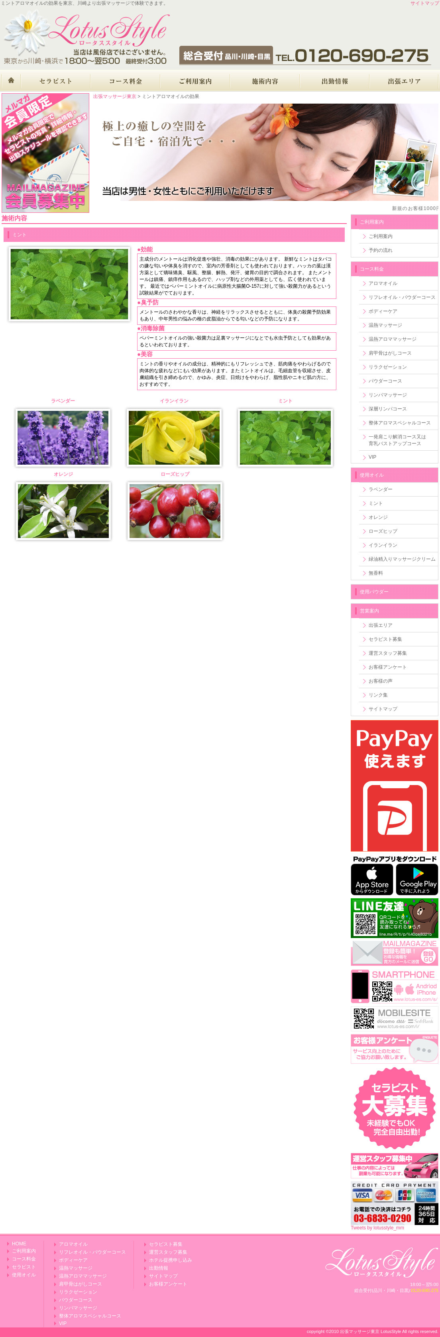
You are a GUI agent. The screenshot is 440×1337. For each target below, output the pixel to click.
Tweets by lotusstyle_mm (377, 1228)
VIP (372, 457)
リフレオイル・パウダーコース (402, 297)
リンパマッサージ (388, 395)
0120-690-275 (424, 1290)
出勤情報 (158, 1268)
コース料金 (372, 269)
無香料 (376, 573)
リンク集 (378, 695)
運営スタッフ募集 (388, 653)
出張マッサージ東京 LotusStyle (370, 1331)
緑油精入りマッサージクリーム (402, 559)
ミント (376, 503)
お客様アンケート (388, 667)
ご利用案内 (381, 236)
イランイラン (383, 545)
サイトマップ (425, 3)
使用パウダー (374, 592)
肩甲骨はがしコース (390, 353)
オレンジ (378, 517)
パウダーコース (385, 381)
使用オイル (372, 475)
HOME (19, 1244)
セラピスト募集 (385, 639)
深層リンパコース (388, 409)
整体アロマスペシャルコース (400, 423)
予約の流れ (381, 250)
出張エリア (381, 625)
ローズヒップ (383, 531)
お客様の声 (381, 681)
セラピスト (24, 1267)
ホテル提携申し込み (170, 1260)
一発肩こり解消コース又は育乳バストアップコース (397, 440)
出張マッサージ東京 (114, 96)
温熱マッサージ (385, 325)
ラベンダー (381, 489)
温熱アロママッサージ (392, 339)
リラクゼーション (388, 367)
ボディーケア (383, 311)
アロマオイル (383, 283)
